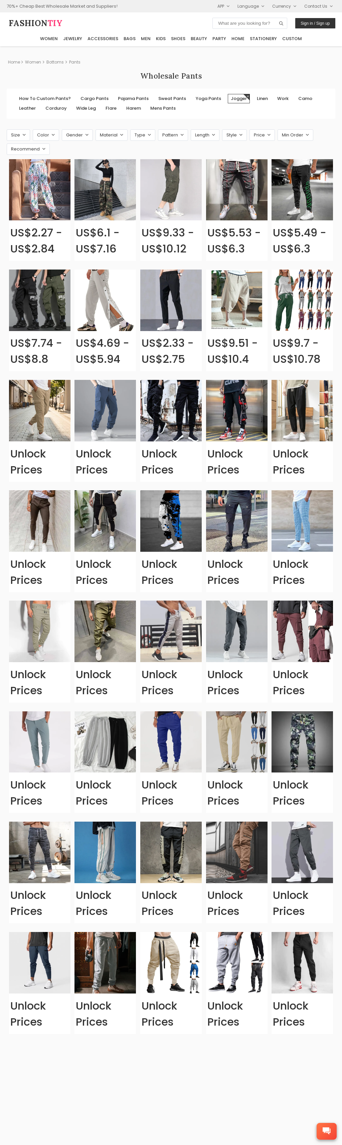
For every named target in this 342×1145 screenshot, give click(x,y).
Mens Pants (163, 108)
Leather (27, 108)
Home (237, 38)
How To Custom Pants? (45, 98)
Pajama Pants (133, 98)
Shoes (178, 38)
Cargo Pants (94, 98)
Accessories (103, 38)
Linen (262, 98)
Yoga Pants (208, 98)
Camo (305, 98)
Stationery (263, 38)
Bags (130, 38)
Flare (111, 108)
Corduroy (56, 108)
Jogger (240, 98)
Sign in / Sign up (315, 23)
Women (49, 38)
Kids (161, 38)
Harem (133, 108)
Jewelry (72, 38)
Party (219, 38)
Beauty (199, 38)
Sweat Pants (172, 98)
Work (283, 98)
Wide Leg (86, 108)
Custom (292, 38)
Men (146, 38)
